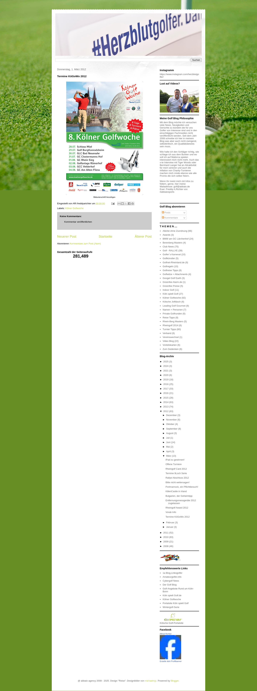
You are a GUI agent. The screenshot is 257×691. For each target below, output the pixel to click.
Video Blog (168, 341)
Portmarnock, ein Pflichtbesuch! (181, 487)
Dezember (172, 415)
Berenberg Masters (172, 242)
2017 (166, 388)
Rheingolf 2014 (170, 325)
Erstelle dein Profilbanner (171, 661)
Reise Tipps (169, 317)
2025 (166, 361)
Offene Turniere (173, 464)
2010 (166, 537)
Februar (170, 522)
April (169, 451)
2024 (166, 366)
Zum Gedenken (171, 349)
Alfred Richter (166, 634)
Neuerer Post (66, 236)
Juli (168, 437)
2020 (166, 375)
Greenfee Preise (171, 286)
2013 (166, 406)
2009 (166, 541)
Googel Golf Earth (172, 278)
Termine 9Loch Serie (176, 473)
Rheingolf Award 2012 (176, 507)
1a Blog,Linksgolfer (172, 573)
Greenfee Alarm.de (172, 282)
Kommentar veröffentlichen (78, 221)
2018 (166, 384)
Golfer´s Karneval (172, 254)
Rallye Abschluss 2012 (177, 477)
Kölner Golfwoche (74, 208)
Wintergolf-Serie (171, 607)
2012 (166, 411)
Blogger (174, 680)
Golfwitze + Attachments (175, 274)
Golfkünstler (169, 258)
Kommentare (170, 217)
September (172, 428)
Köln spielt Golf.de (172, 595)
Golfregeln (168, 266)
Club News (168, 246)
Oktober (170, 424)
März (169, 455)
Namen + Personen (173, 309)
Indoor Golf (168, 290)
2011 (166, 532)
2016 (166, 393)
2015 (166, 397)
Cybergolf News (171, 580)
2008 (166, 546)
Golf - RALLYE (170, 250)
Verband (167, 333)
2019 (166, 379)
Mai (168, 446)
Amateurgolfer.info (172, 577)
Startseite (105, 236)
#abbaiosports (167, 192)
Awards (166, 234)
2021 (166, 370)
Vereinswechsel (171, 337)
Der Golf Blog (170, 584)
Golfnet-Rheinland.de (174, 262)
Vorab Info (170, 512)
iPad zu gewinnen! (174, 459)
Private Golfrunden (172, 313)
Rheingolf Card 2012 (176, 468)
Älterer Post (143, 236)
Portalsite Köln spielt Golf (175, 603)
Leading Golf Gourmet (174, 305)
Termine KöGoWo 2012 (177, 516)
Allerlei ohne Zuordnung (175, 231)
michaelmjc (151, 680)
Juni (168, 442)
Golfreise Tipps (170, 270)
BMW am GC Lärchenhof (175, 238)
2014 (166, 402)
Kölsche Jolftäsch (172, 301)
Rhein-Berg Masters (173, 321)
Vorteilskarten (170, 345)
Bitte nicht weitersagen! (177, 482)
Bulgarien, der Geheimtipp (178, 496)
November (172, 419)
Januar (170, 527)
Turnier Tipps (169, 329)
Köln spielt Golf (170, 293)
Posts (166, 212)
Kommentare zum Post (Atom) (85, 243)
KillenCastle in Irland (176, 491)
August (170, 433)
